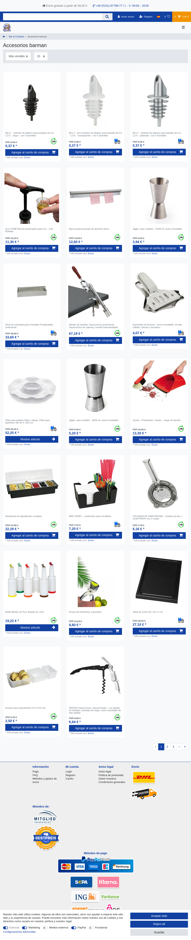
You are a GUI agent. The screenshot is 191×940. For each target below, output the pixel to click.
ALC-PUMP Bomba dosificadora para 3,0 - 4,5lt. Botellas (29, 230)
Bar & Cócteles (16, 36)
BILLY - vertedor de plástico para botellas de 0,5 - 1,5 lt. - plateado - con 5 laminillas (157, 134)
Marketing (34, 927)
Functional (101, 927)
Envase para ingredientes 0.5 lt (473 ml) (25, 708)
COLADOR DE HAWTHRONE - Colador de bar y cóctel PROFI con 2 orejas (157, 517)
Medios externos (58, 927)
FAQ (35, 775)
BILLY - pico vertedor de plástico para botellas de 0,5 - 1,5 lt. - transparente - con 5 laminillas (95, 134)
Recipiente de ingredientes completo (23, 516)
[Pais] (158, 17)
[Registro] (146, 17)
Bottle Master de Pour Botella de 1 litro (24, 612)
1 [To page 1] (161, 746)
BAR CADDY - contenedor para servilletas (90, 516)
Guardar (159, 932)
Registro (70, 775)
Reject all (159, 924)
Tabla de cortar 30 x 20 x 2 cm (148, 612)
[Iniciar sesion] (126, 17)
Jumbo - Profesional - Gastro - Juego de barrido (157, 420)
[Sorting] (18, 56)
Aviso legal (105, 771)
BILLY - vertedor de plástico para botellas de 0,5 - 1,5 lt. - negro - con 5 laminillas (30, 134)
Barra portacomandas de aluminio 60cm (89, 229)
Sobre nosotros (107, 778)
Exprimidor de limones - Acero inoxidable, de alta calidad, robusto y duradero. (157, 325)
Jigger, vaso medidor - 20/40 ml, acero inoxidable (157, 229)
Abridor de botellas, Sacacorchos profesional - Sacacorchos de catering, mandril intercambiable (93, 325)
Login (69, 771)
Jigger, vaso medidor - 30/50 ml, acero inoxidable (93, 420)
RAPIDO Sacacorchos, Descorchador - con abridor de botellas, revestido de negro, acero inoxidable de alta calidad (95, 710)
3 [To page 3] (173, 746)
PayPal (82, 927)
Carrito (69, 778)
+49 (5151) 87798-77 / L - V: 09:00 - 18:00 (121, 5)
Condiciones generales (112, 782)
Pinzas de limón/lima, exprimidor (85, 612)
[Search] (107, 16)
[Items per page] (41, 56)
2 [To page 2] (167, 746)
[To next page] (179, 746)
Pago (36, 771)
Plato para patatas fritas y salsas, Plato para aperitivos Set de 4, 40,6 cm (27, 421)
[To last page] (185, 746)
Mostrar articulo (37, 439)
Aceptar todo (159, 915)
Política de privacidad (111, 775)
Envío (27, 157)
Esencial (14, 927)
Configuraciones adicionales (19, 931)
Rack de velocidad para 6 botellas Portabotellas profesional (29, 325)
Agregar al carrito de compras (33, 152)
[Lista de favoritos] (167, 17)
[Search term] (52, 16)
